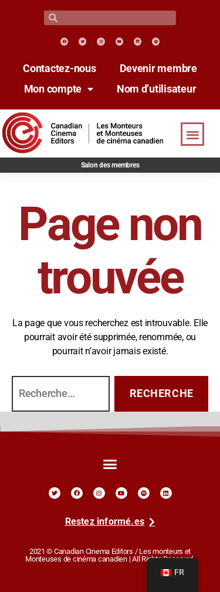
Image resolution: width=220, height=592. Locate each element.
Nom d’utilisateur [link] (157, 89)
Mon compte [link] (58, 89)
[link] (64, 41)
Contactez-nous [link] (59, 68)
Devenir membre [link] (158, 68)
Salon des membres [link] (110, 165)
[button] (192, 134)
